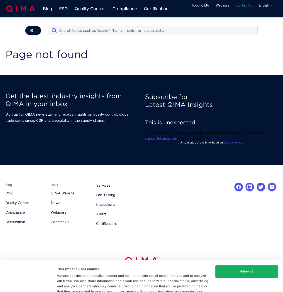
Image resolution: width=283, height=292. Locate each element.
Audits (101, 214)
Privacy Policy (69, 271)
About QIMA (200, 5)
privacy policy (233, 142)
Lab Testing (105, 195)
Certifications (107, 223)
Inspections (105, 204)
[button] (33, 30)
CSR (9, 193)
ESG (63, 8)
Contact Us (244, 5)
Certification (156, 8)
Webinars (222, 5)
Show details (67, 283)
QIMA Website (62, 193)
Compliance (125, 8)
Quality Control (90, 8)
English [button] (266, 5)
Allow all (246, 246)
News (55, 203)
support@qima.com (161, 138)
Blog (47, 8)
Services (103, 185)
